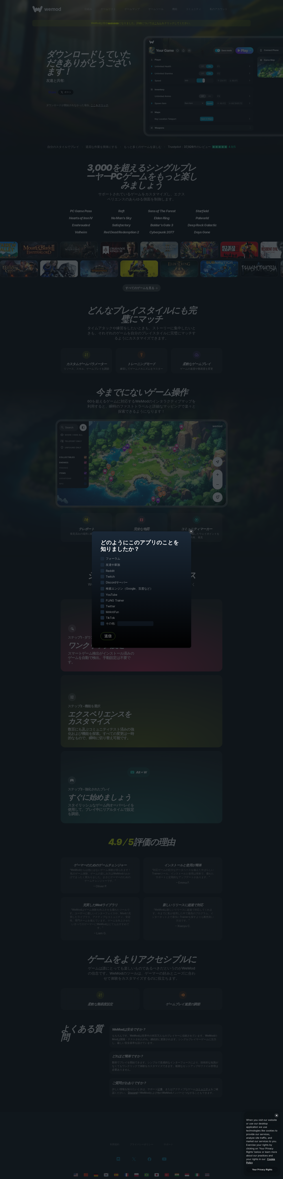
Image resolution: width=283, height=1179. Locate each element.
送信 (108, 636)
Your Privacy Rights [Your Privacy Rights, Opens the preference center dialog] (262, 1169)
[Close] (276, 1115)
